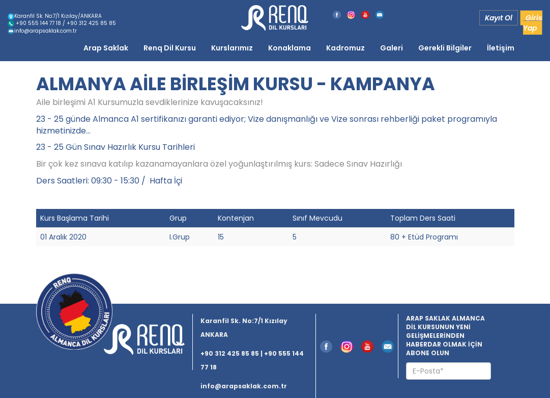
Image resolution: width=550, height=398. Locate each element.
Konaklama (289, 48)
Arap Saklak (105, 48)
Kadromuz (345, 48)
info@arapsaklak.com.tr (42, 31)
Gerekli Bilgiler (445, 48)
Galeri (391, 48)
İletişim (500, 48)
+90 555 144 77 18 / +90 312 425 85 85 (62, 23)
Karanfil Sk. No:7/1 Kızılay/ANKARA (55, 16)
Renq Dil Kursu (169, 48)
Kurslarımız (232, 48)
